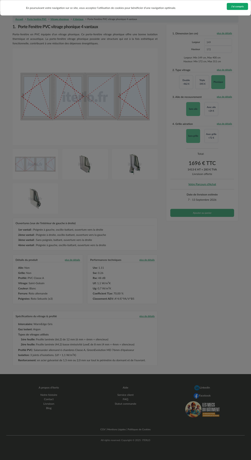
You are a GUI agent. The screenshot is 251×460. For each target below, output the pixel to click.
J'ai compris (237, 6)
